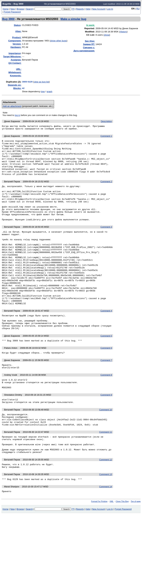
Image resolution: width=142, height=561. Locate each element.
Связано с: (89, 47)
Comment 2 (106, 189)
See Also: (90, 41)
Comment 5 (106, 369)
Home (6, 9)
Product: (16, 37)
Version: (16, 44)
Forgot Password (12, 12)
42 (23, 88)
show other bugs (58, 40)
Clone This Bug (122, 548)
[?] (73, 9)
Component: (14, 40)
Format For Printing (99, 548)
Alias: (18, 31)
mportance (15, 53)
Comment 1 (106, 137)
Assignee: (16, 59)
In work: (90, 25)
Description (106, 121)
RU (138, 8)
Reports (80, 9)
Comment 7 (106, 394)
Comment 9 (106, 432)
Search (29, 9)
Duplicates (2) (13, 81)
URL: (18, 69)
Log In (110, 9)
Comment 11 (105, 473)
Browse (20, 9)
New (12, 9)
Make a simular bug (73, 18)
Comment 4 (106, 341)
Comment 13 (105, 520)
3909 (24, 81)
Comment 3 (106, 242)
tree (43, 91)
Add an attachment (12, 106)
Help (88, 9)
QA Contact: (14, 63)
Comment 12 (105, 504)
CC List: (90, 35)
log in (17, 115)
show (106, 35)
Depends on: (14, 85)
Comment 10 (105, 448)
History (123, 31)
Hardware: (15, 47)
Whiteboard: (14, 72)
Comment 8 (106, 410)
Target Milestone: (12, 56)
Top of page (136, 548)
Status (17, 25)
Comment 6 (106, 381)
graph (49, 91)
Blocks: (17, 88)
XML (112, 548)
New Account (98, 9)
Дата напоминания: (84, 50)
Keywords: (15, 75)
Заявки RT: (89, 44)
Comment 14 (105, 532)
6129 (30, 81)
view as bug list (41, 81)
